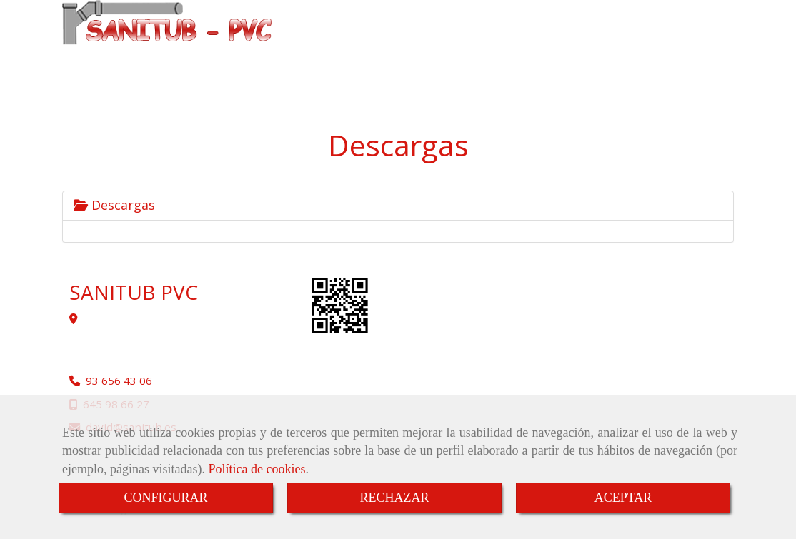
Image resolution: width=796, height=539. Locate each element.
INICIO (327, 47)
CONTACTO (343, 77)
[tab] (398, 205)
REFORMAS (594, 47)
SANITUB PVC (389, 47)
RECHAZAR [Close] (394, 497)
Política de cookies (256, 469)
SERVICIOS (661, 47)
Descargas (114, 204)
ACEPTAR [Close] (623, 497)
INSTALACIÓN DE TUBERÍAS (494, 47)
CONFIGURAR (165, 497)
